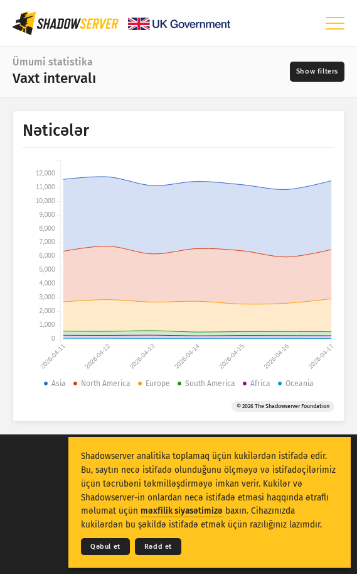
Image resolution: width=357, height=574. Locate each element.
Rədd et (158, 547)
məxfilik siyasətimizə (182, 510)
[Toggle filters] (317, 72)
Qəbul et (105, 547)
